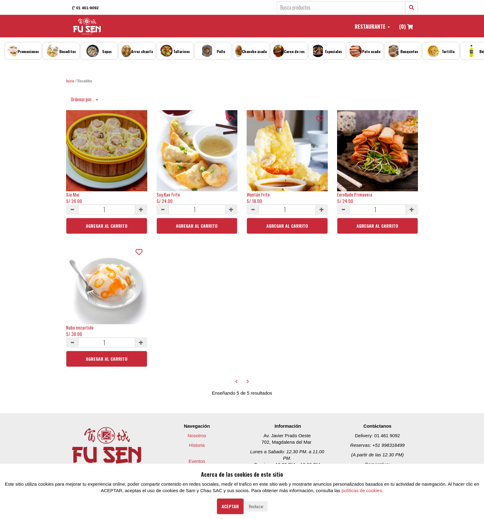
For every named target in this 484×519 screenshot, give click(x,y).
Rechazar (256, 506)
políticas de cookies (362, 490)
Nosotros (197, 435)
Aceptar (230, 506)
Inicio (70, 80)
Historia (197, 445)
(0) (406, 26)
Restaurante (372, 26)
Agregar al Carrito (106, 225)
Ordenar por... (84, 99)
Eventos (197, 461)
